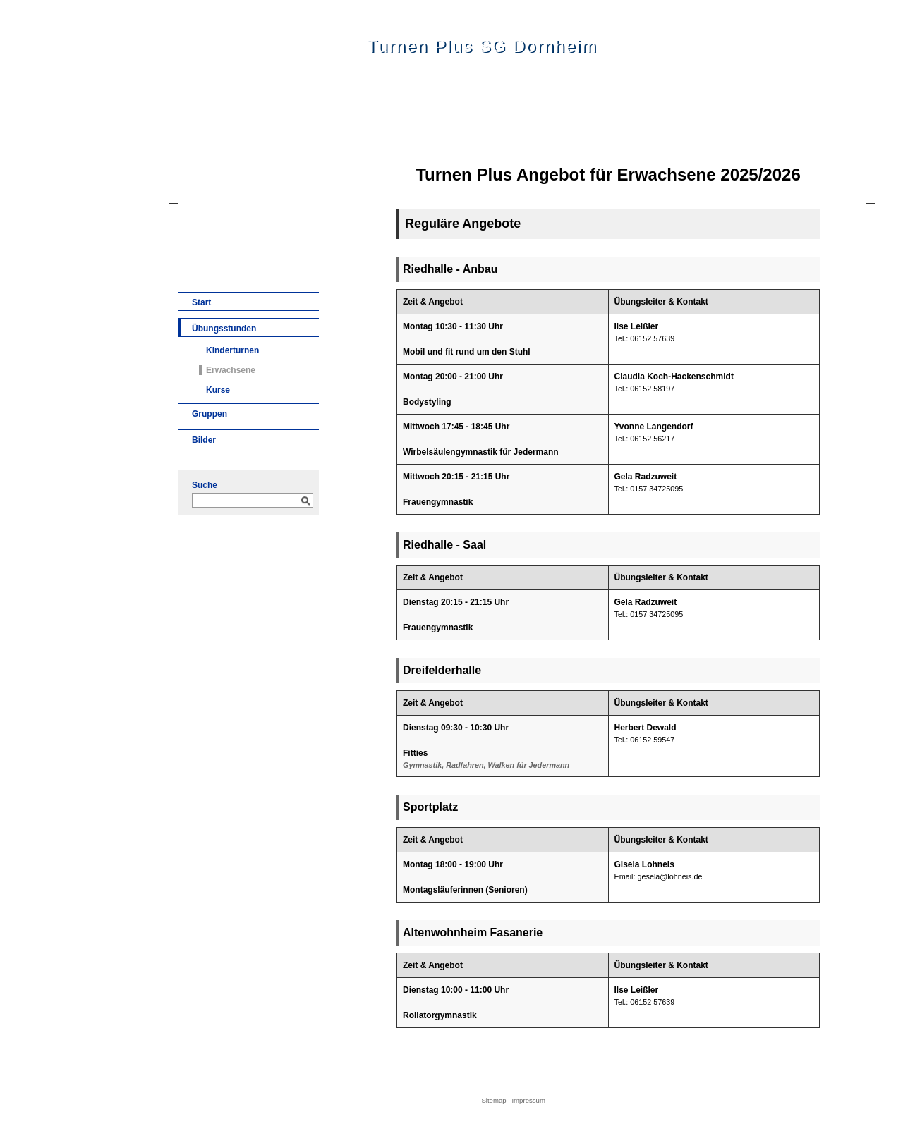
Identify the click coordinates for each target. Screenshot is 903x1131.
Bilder (204, 440)
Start (201, 302)
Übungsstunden (224, 329)
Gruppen (209, 414)
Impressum (528, 1100)
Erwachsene (230, 370)
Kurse (218, 390)
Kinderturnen (232, 350)
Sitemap (493, 1100)
